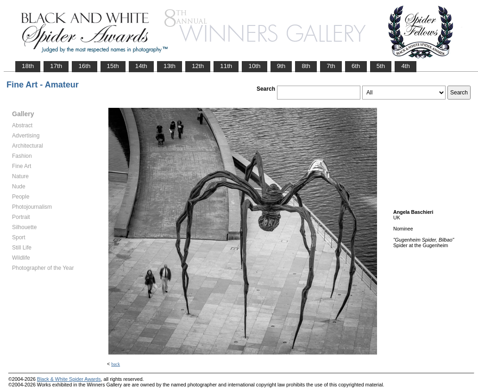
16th (84, 65)
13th (169, 65)
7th (330, 65)
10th (254, 65)
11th (226, 65)
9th (281, 65)
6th (355, 65)
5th (380, 65)
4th (405, 65)
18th (28, 65)
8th (305, 65)
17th (56, 65)
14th (141, 65)
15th (113, 65)
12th (198, 65)
